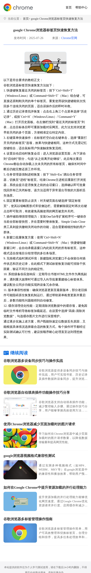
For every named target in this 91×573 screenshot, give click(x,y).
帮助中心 (81, 7)
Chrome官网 (69, 38)
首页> (26, 18)
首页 (69, 7)
